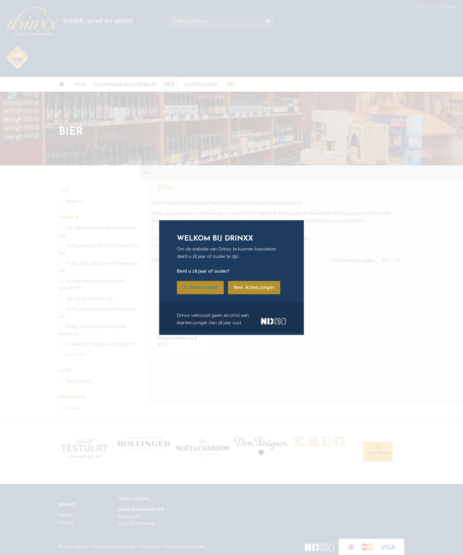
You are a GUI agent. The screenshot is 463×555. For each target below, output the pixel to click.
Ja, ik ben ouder (200, 287)
